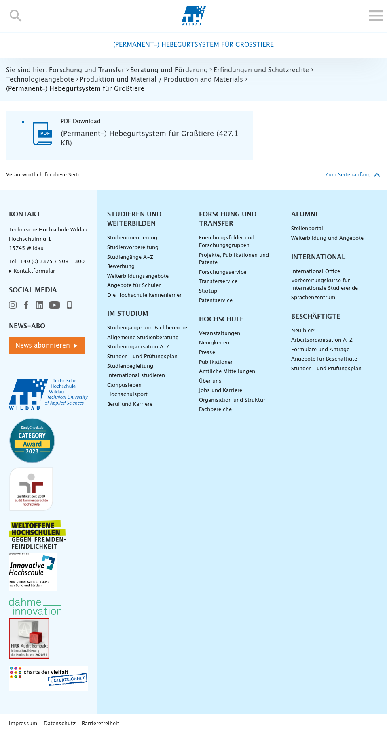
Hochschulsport (127, 394)
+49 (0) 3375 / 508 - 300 (52, 261)
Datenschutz (60, 723)
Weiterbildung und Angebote (327, 238)
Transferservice (218, 281)
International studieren (136, 375)
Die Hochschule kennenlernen (145, 295)
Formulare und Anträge (320, 349)
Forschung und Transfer (228, 219)
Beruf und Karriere (129, 404)
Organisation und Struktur (232, 400)
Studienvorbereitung (133, 247)
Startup (208, 291)
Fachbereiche (215, 409)
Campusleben (124, 385)
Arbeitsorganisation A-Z (322, 340)
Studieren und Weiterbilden (134, 219)
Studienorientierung (132, 238)
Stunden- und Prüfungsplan (142, 356)
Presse (207, 352)
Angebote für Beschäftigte (324, 359)
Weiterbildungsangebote (138, 276)
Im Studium (127, 313)
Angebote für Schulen (134, 285)
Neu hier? (302, 330)
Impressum (23, 723)
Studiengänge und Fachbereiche (147, 328)
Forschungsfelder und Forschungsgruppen (226, 241)
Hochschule (221, 319)
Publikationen (216, 362)
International (318, 257)
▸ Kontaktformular (32, 271)
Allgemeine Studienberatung (143, 337)
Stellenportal (307, 228)
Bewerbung (121, 266)
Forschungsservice (222, 272)
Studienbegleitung (130, 366)
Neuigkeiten (214, 343)
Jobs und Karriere (220, 390)
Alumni (304, 214)
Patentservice (216, 300)
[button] (16, 15)
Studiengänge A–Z (130, 257)
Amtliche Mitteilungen (227, 371)
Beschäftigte (315, 316)
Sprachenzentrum (313, 297)
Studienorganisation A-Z (138, 347)
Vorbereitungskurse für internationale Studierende (324, 284)
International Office (315, 271)
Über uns (210, 381)
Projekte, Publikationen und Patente (234, 259)
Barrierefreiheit (100, 723)
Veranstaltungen (219, 333)
